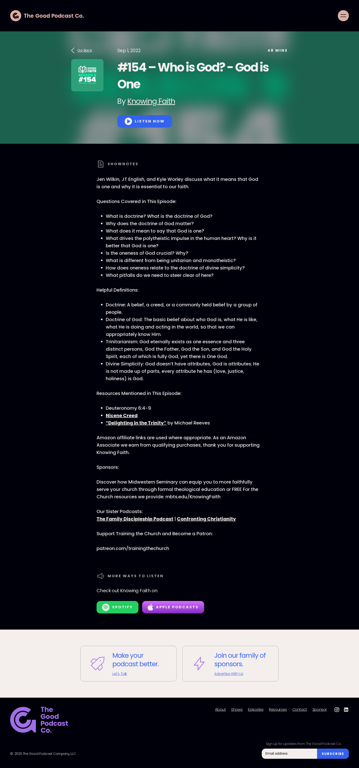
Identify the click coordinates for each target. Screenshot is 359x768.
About (220, 709)
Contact (299, 709)
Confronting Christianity (206, 519)
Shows (236, 709)
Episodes (255, 709)
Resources (278, 709)
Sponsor (319, 709)
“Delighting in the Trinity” (136, 423)
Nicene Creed (122, 415)
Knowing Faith (151, 101)
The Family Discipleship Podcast (135, 519)
